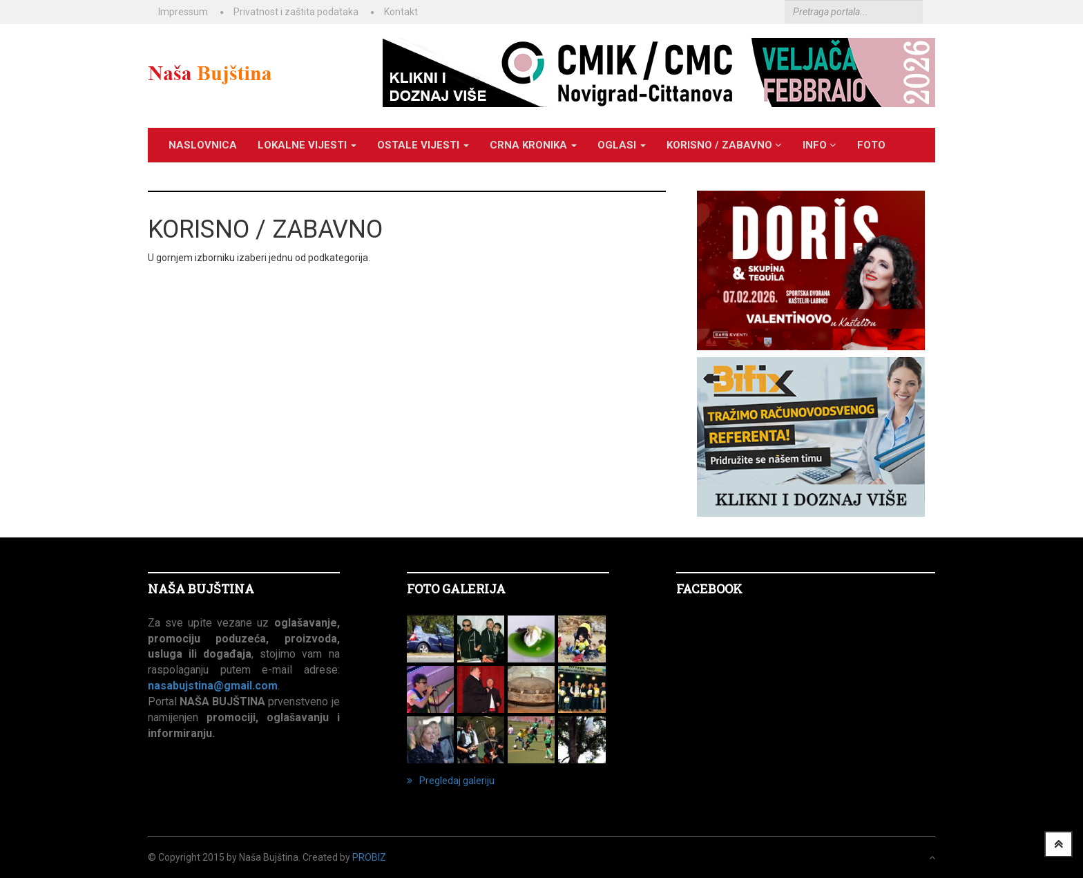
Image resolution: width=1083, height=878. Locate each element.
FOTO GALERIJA (456, 588)
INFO (819, 145)
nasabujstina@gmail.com (213, 685)
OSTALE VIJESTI (423, 145)
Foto (871, 145)
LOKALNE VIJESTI (307, 145)
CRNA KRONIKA (533, 145)
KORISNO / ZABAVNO (724, 145)
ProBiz (369, 857)
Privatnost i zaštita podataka (295, 11)
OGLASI (621, 145)
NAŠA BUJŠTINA (201, 588)
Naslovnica (203, 145)
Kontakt (401, 11)
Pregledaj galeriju (451, 780)
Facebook (709, 588)
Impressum (183, 11)
